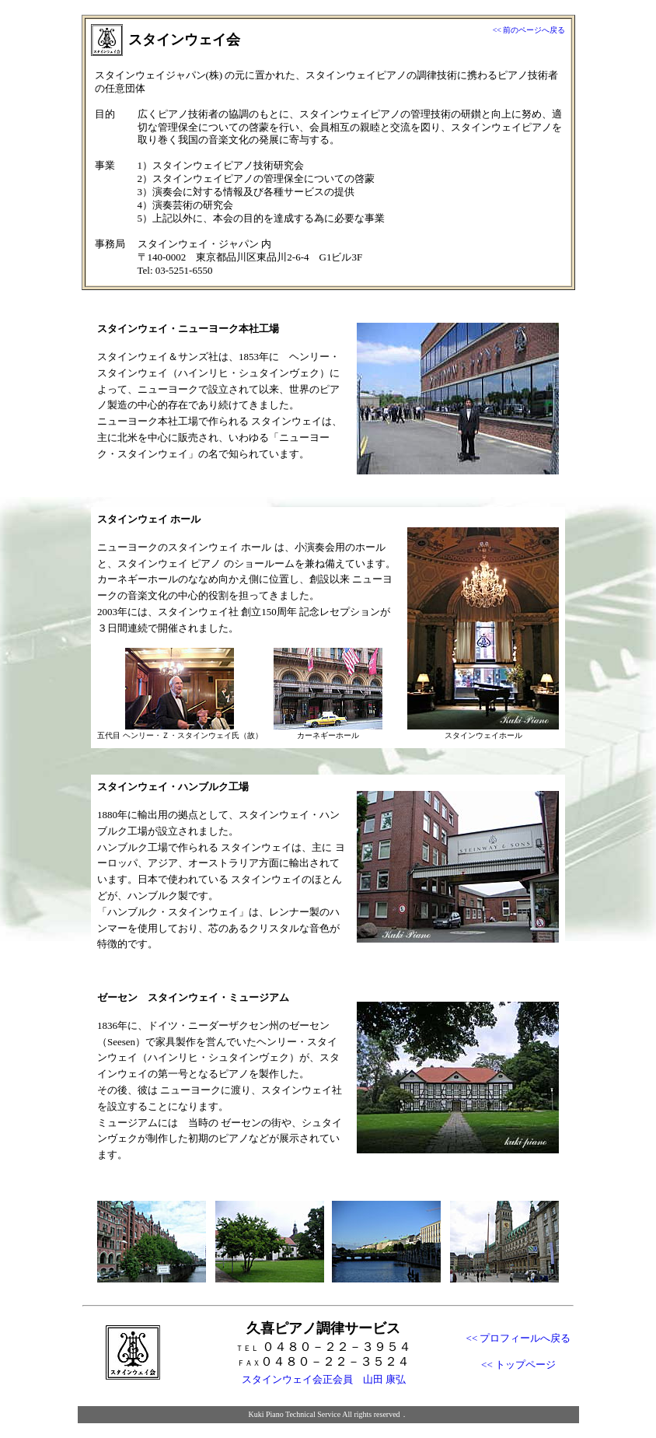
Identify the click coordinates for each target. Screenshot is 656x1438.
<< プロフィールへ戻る (518, 1338)
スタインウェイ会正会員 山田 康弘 (324, 1379)
